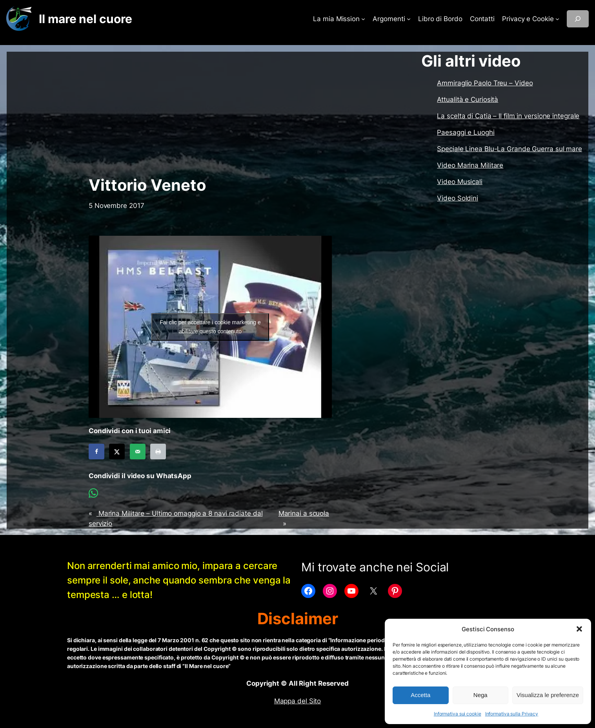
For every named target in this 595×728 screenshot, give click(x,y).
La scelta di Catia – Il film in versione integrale (508, 116)
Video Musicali (459, 182)
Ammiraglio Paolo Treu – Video (485, 83)
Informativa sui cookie (457, 714)
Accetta (420, 695)
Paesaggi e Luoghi (465, 132)
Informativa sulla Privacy (512, 714)
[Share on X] (117, 451)
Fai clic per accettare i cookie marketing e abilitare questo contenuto (210, 326)
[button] (579, 629)
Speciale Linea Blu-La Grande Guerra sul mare (509, 149)
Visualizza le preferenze (548, 695)
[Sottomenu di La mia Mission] (363, 19)
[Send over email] (138, 451)
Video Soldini (457, 198)
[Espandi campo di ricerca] (578, 18)
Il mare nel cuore (85, 19)
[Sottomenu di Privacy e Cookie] (557, 19)
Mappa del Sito (297, 701)
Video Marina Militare (470, 165)
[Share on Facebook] (96, 451)
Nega (480, 695)
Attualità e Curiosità (467, 99)
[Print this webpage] (158, 451)
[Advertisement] (210, 114)
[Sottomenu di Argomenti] (409, 19)
